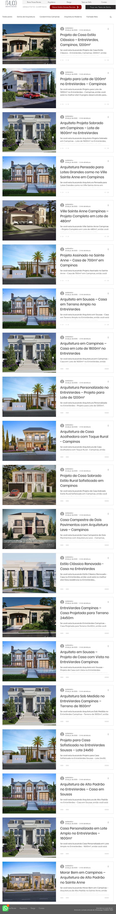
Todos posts (7, 17)
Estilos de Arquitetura (26, 17)
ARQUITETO (29, 7)
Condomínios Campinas (50, 17)
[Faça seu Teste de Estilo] (100, 7)
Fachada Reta (92, 17)
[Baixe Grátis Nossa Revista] (66, 7)
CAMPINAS (41, 7)
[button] (110, 17)
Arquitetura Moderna (73, 17)
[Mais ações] (108, 28)
